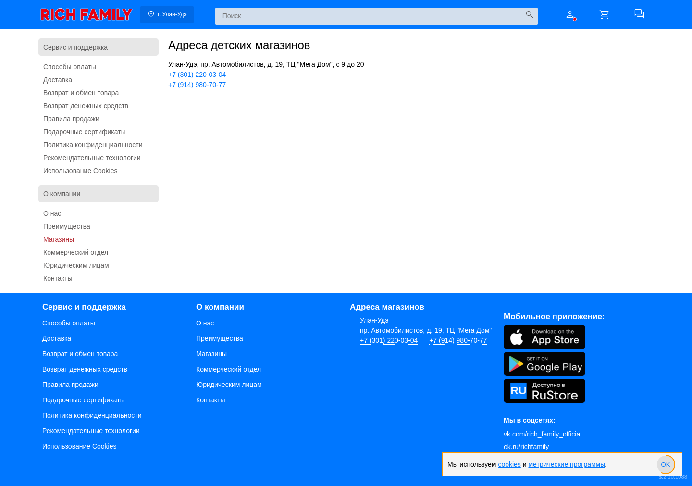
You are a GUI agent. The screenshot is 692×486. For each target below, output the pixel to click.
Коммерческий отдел (75, 252)
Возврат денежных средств (85, 106)
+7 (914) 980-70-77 (197, 84)
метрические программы (566, 464)
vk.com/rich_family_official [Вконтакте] (542, 434)
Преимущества (66, 226)
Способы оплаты (69, 67)
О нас (52, 213)
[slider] (665, 464)
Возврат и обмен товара (81, 93)
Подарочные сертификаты (84, 132)
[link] (86, 14)
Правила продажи (71, 119)
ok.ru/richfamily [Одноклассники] (526, 446)
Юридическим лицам (76, 265)
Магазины (58, 239)
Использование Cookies (80, 170)
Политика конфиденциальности (93, 145)
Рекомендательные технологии (92, 158)
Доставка (57, 80)
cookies (509, 464)
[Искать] (529, 14)
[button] (570, 14)
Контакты (57, 278)
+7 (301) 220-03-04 (197, 74)
